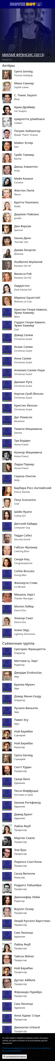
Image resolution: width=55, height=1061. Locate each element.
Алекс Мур (21, 630)
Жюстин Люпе (24, 190)
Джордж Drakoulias (28, 672)
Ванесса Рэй (23, 273)
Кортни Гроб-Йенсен (29, 393)
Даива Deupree (25, 250)
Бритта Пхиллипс (26, 202)
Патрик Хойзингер (27, 131)
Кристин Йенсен (26, 405)
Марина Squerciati (27, 297)
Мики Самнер (24, 83)
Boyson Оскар (24, 909)
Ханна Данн (22, 238)
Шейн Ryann (23, 511)
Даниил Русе (23, 382)
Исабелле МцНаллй (28, 262)
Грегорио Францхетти (29, 649)
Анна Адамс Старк (27, 1015)
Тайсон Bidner (24, 956)
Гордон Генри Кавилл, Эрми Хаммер (30, 324)
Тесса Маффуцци (26, 790)
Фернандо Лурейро (28, 992)
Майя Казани (23, 178)
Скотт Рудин (22, 767)
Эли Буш (20, 850)
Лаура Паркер (24, 464)
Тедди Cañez (23, 535)
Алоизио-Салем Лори (29, 370)
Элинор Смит (23, 618)
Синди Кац (21, 559)
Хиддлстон (22, 285)
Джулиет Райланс (26, 214)
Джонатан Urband (27, 1027)
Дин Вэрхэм (22, 226)
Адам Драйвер (24, 107)
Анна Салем (22, 358)
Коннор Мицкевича (28, 452)
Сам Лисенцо (23, 932)
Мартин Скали (24, 838)
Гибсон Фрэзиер (25, 547)
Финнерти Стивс (26, 583)
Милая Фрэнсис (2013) (23, 54)
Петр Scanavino (25, 499)
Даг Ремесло (23, 417)
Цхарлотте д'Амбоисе (29, 119)
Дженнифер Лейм (27, 897)
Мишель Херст (24, 594)
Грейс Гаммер (24, 154)
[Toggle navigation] (39, 4)
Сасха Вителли (24, 873)
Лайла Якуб (22, 826)
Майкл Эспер (23, 142)
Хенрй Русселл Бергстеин (32, 920)
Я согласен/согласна (14, 1056)
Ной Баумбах (23, 731)
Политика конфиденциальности (15, 1048)
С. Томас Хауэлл (25, 95)
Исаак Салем (23, 346)
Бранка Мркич (24, 684)
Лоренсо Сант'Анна (28, 861)
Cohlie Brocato (24, 571)
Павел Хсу (21, 719)
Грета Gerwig (23, 71)
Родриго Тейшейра (27, 885)
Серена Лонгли (25, 476)
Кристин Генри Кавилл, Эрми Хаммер (30, 311)
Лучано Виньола (26, 708)
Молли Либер (24, 606)
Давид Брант (23, 814)
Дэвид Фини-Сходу (27, 696)
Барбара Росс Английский (32, 488)
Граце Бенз (22, 779)
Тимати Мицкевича (28, 428)
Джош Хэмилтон (26, 166)
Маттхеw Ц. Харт (26, 660)
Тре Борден (22, 440)
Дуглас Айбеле (24, 980)
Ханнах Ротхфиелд (27, 802)
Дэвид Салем (23, 335)
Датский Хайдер (25, 523)
